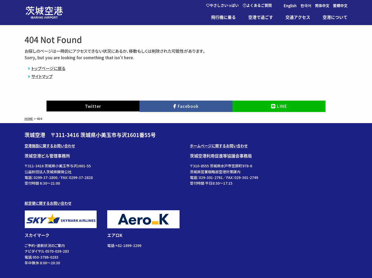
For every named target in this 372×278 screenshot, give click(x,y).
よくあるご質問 (257, 5)
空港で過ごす (260, 17)
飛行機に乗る (223, 17)
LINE (282, 106)
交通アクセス (297, 17)
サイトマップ (42, 76)
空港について (335, 17)
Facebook (187, 106)
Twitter (93, 106)
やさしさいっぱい (222, 5)
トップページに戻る (48, 68)
